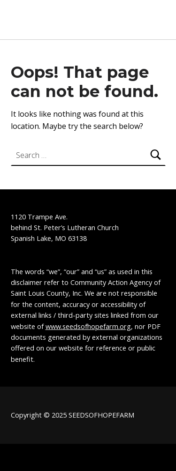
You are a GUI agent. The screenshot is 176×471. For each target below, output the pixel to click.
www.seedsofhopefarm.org (88, 326)
